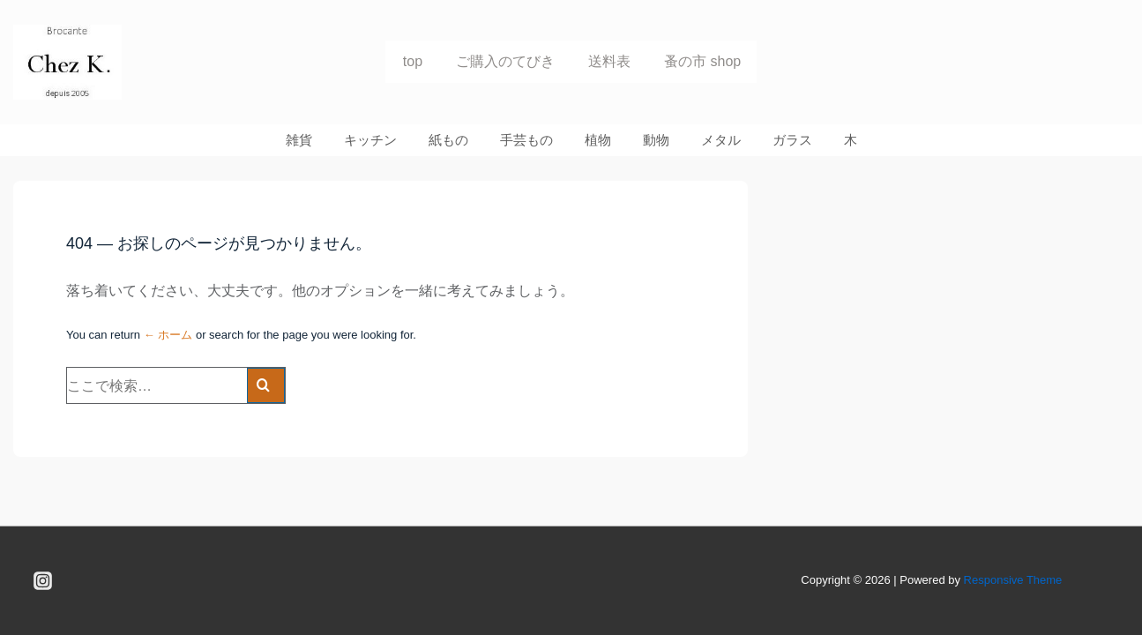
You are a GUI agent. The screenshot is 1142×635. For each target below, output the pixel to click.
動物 (656, 139)
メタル (721, 139)
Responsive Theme (1013, 579)
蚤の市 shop (702, 61)
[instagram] (43, 581)
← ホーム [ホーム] (168, 334)
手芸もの (526, 139)
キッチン (370, 139)
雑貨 (299, 139)
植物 (598, 139)
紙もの (448, 139)
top (412, 61)
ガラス (792, 139)
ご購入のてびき (505, 61)
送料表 (609, 61)
